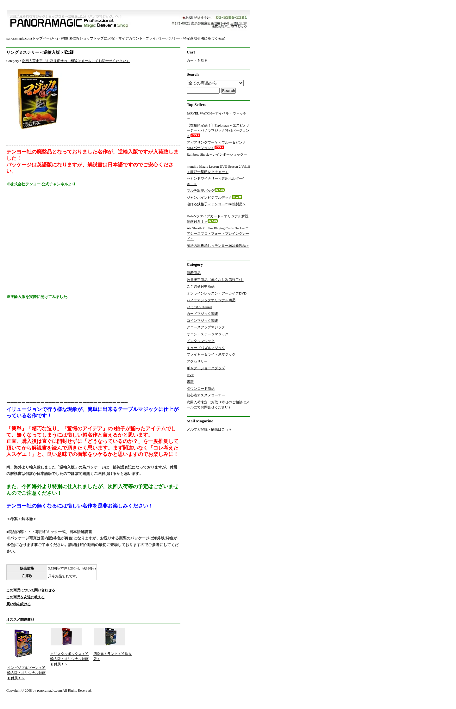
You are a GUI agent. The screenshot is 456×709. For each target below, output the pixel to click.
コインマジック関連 (202, 320)
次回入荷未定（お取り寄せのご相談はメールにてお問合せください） (76, 61)
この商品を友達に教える (25, 597)
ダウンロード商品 (201, 388)
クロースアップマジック (206, 327)
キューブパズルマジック (206, 348)
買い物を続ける (18, 604)
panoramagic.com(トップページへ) (32, 38)
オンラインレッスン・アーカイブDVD (217, 293)
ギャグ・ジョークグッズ (206, 368)
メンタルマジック (201, 341)
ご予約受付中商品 (201, 286)
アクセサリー (197, 361)
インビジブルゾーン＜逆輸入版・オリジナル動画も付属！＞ (26, 673)
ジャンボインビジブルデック (214, 197)
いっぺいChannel (199, 307)
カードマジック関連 (202, 313)
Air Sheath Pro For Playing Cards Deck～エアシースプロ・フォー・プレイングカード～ (218, 233)
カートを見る (197, 60)
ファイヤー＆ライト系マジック (211, 354)
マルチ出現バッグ (206, 190)
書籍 (190, 381)
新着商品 (194, 273)
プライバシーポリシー (163, 38)
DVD (190, 375)
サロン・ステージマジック (207, 334)
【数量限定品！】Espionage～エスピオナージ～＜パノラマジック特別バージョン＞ (218, 130)
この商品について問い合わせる (30, 590)
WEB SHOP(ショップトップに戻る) (88, 38)
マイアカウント (130, 38)
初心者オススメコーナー (206, 395)
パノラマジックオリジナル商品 (211, 300)
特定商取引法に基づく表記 (204, 38)
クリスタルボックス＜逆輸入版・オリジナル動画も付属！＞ (69, 659)
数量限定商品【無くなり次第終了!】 (215, 280)
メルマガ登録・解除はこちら (209, 429)
